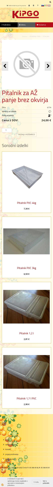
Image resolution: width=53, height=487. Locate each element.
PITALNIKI (46, 36)
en (49, 5)
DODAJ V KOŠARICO (26, 134)
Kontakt (8, 449)
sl (42, 5)
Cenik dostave (10, 459)
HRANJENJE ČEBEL (35, 36)
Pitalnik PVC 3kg (26, 268)
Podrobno (6, 25)
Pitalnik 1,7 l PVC (26, 398)
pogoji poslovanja (11, 454)
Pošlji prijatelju (8, 115)
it (46, 5)
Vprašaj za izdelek (9, 111)
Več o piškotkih (46, 482)
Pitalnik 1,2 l (26, 333)
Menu (22, 25)
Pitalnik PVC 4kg (26, 203)
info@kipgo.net (9, 470)
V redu (36, 482)
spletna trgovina (11, 445)
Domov (24, 36)
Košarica (41, 25)
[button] (48, 66)
